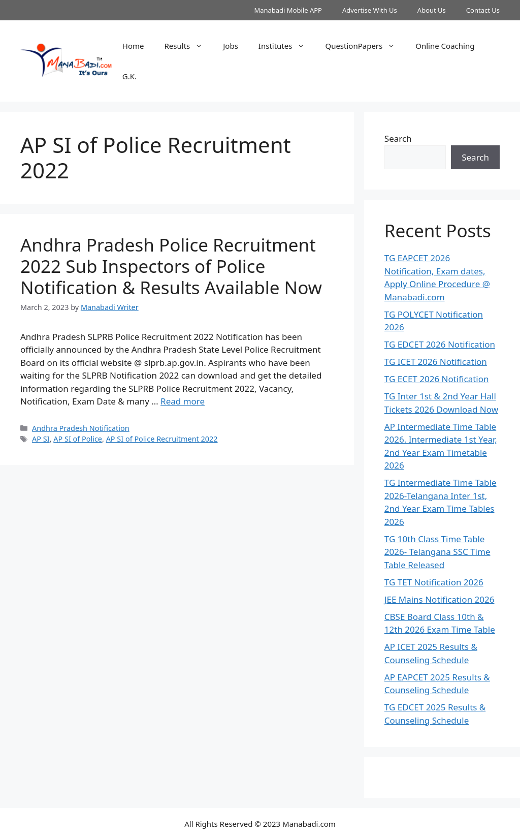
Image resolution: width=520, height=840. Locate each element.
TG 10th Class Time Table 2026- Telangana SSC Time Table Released (437, 552)
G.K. (129, 76)
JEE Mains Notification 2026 (439, 599)
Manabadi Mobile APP (288, 10)
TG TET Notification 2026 (433, 582)
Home (133, 46)
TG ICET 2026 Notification (435, 361)
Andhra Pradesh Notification (80, 428)
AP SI (41, 439)
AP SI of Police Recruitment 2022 (162, 439)
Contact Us (483, 10)
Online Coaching (444, 46)
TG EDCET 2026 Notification (439, 344)
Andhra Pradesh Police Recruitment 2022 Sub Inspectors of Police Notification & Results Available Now (171, 266)
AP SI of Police (77, 439)
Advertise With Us (369, 10)
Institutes (286, 45)
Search (398, 138)
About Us (431, 10)
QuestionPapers (365, 45)
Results (189, 45)
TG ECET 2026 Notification (436, 379)
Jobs (230, 46)
